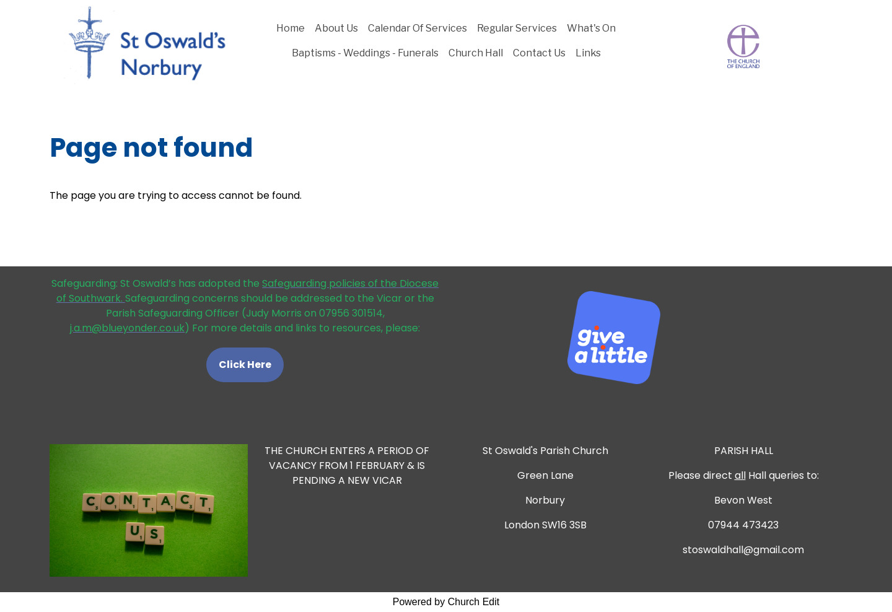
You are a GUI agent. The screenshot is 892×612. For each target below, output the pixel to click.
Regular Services (517, 28)
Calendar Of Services (417, 28)
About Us (336, 28)
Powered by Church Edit (446, 602)
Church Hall (475, 53)
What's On (591, 28)
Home (290, 28)
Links (588, 53)
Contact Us (539, 53)
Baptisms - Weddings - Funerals (365, 53)
